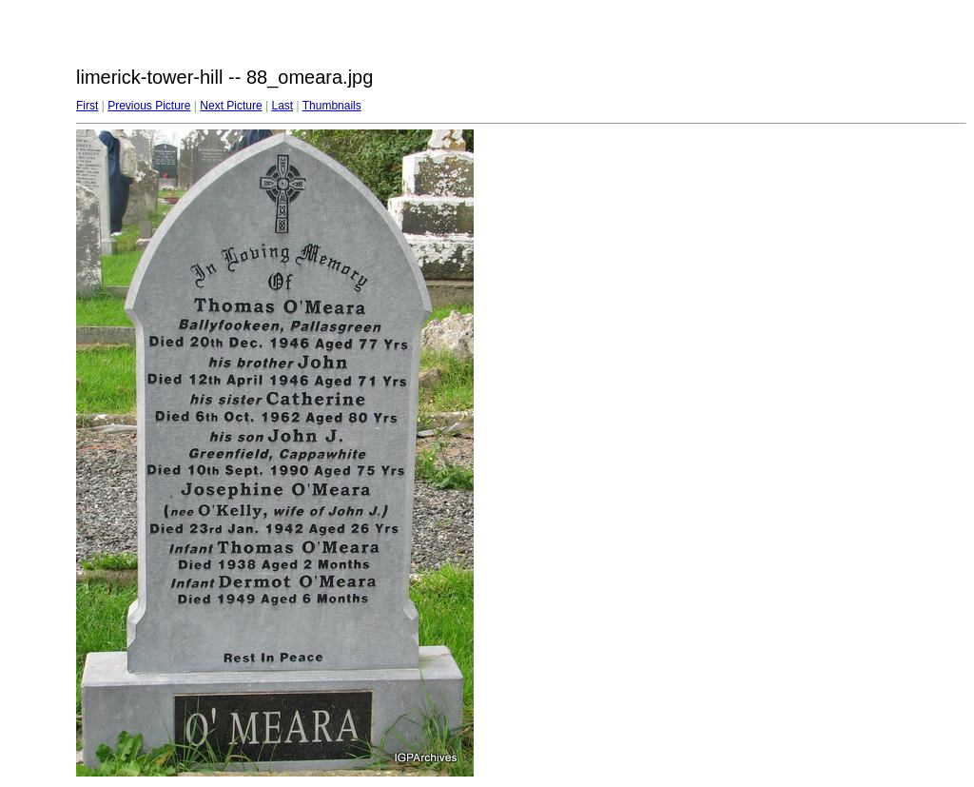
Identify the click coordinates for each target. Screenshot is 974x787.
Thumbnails (331, 105)
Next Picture (231, 105)
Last (282, 105)
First (87, 105)
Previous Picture (148, 105)
